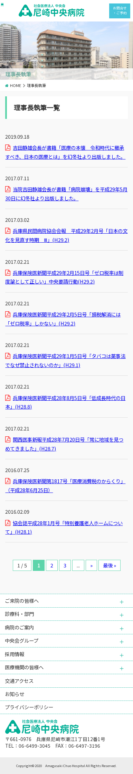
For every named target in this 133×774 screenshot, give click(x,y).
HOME (15, 85)
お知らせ (14, 693)
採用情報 (14, 654)
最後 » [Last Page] (109, 565)
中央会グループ (21, 640)
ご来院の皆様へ (22, 600)
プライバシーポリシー (29, 707)
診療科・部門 (19, 613)
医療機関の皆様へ (24, 667)
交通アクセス (19, 680)
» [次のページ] (91, 565)
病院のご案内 (19, 627)
